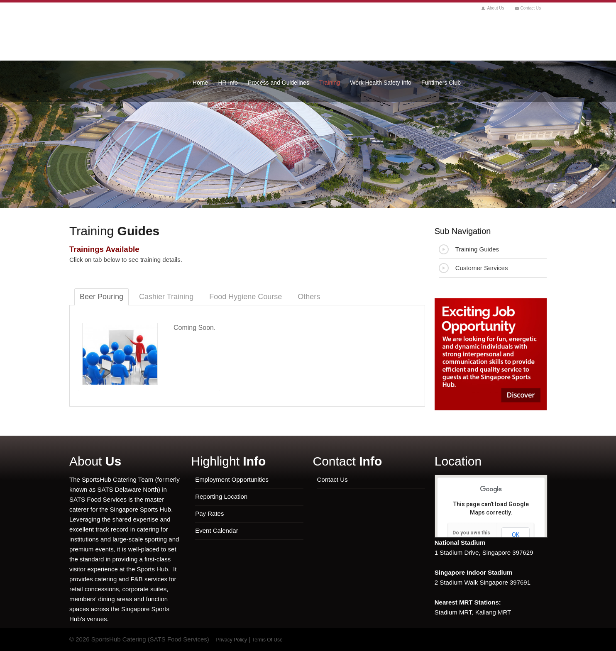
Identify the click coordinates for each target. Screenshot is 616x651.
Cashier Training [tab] (166, 297)
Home (200, 82)
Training (329, 82)
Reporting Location (221, 496)
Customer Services (473, 268)
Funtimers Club (441, 82)
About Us (495, 8)
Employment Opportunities (232, 479)
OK (515, 535)
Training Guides (469, 249)
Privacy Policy (231, 640)
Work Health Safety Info (380, 82)
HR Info (227, 82)
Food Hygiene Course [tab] (245, 297)
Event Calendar (216, 530)
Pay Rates (209, 513)
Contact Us (531, 8)
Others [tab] (309, 297)
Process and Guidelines (278, 82)
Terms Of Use (267, 640)
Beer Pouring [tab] (101, 297)
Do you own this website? (471, 536)
